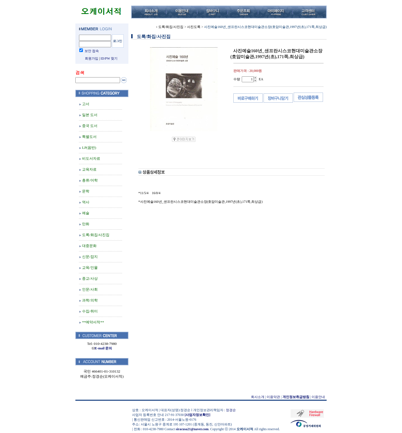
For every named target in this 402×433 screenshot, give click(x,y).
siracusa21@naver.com (192, 429)
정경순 (231, 410)
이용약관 (273, 397)
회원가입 (91, 58)
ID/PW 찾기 (109, 58)
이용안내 (318, 397)
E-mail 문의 (102, 348)
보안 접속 (92, 51)
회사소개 (257, 397)
